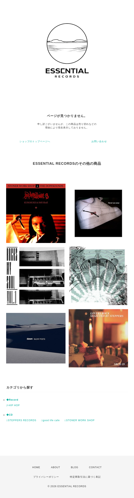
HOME (36, 467)
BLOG (74, 467)
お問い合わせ (99, 141)
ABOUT (55, 467)
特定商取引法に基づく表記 (85, 476)
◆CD (9, 414)
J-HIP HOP (13, 405)
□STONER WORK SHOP (80, 420)
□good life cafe (50, 420)
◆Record (12, 399)
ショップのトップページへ (34, 141)
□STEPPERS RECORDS (21, 420)
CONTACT (95, 467)
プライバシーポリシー (46, 476)
